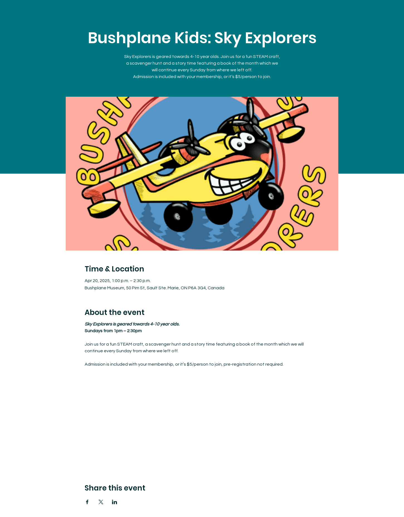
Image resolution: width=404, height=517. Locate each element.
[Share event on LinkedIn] (114, 502)
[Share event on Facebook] (87, 502)
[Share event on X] (101, 502)
